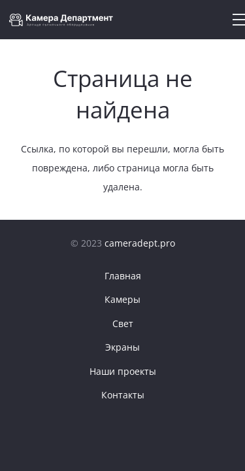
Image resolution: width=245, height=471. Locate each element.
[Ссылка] (64, 20)
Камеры (122, 299)
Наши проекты (123, 371)
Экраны (122, 347)
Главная (123, 276)
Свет (122, 323)
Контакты (122, 395)
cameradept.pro (140, 243)
